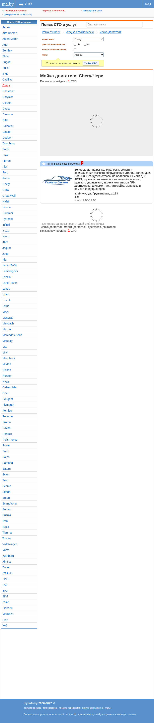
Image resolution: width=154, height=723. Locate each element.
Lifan (5, 294)
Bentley (7, 50)
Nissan (6, 370)
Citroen (6, 102)
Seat (5, 480)
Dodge (6, 137)
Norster (7, 375)
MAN (5, 311)
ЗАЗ (5, 590)
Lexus (6, 288)
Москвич (7, 613)
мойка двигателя (110, 32)
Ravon (6, 428)
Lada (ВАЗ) (9, 265)
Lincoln (6, 300)
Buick (5, 67)
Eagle (6, 149)
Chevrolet (8, 91)
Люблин (7, 608)
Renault (7, 433)
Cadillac (7, 79)
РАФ (5, 619)
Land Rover (9, 282)
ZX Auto (7, 573)
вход (148, 3)
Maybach (8, 323)
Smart (6, 497)
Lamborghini (10, 271)
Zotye (5, 567)
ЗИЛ (5, 596)
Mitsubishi (8, 358)
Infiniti (6, 224)
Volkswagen (9, 544)
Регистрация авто (91, 10)
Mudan (6, 364)
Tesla (5, 526)
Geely (6, 184)
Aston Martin (10, 38)
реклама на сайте (32, 707)
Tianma (7, 532)
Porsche (7, 416)
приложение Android (92, 707)
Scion (5, 474)
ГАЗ (4, 584)
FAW (5, 155)
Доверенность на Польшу (17, 14)
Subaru (6, 509)
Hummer (7, 213)
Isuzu (5, 230)
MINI (5, 352)
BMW (5, 56)
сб (78, 44)
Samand (7, 462)
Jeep (5, 253)
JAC (5, 242)
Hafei (5, 201)
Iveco (5, 236)
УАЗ (5, 625)
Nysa (5, 381)
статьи (107, 707)
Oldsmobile (9, 387)
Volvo (5, 550)
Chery (6, 85)
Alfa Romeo (9, 33)
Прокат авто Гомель (53, 10)
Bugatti (6, 62)
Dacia (6, 108)
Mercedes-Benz (12, 335)
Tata (5, 521)
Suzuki (6, 515)
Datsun (6, 131)
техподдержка (50, 707)
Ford (5, 172)
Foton (6, 178)
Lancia (6, 277)
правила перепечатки (69, 707)
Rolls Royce (9, 439)
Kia (4, 259)
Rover (6, 445)
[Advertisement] (77, 663)
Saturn (6, 468)
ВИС (5, 579)
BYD (5, 73)
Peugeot (7, 399)
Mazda (6, 329)
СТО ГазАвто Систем (63, 164)
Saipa (6, 457)
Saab (5, 451)
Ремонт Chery (51, 32)
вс (88, 44)
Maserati (7, 317)
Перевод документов (14, 10)
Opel (5, 393)
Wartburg (8, 555)
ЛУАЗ (5, 602)
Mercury (7, 340)
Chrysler (7, 97)
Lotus (5, 306)
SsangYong (9, 503)
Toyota (6, 538)
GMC (5, 189)
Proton (6, 422)
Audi (5, 44)
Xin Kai (6, 561)
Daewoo (7, 114)
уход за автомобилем (80, 32)
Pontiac (7, 410)
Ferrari (6, 160)
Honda (6, 207)
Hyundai (7, 219)
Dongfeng (8, 143)
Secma (6, 486)
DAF (5, 120)
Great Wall (9, 195)
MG (4, 346)
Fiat (4, 166)
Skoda (6, 491)
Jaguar (6, 248)
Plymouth (8, 404)
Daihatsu (7, 126)
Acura (6, 27)
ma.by (8, 4)
